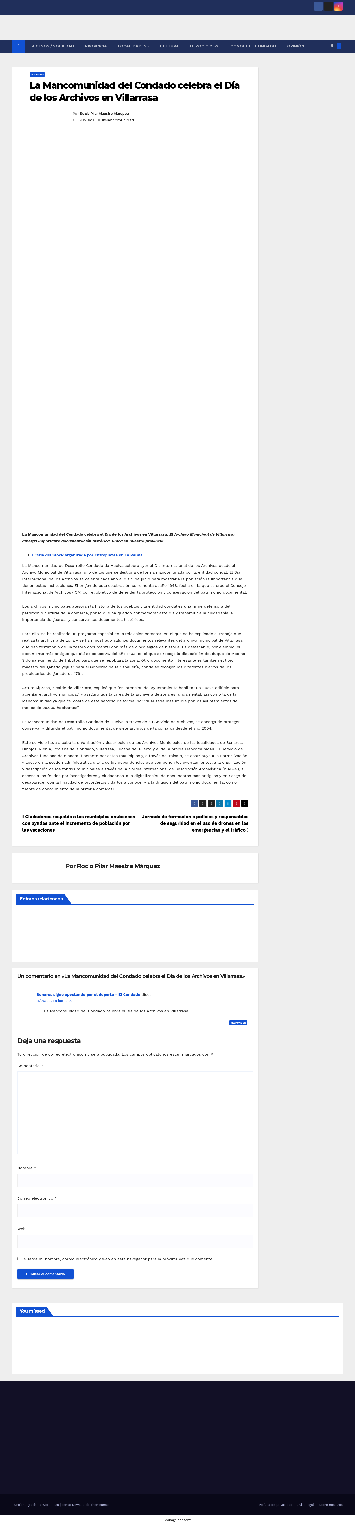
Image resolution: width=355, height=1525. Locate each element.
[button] (332, 46)
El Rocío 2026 (205, 46)
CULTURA (169, 46)
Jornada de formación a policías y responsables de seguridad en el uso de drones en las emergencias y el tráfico (195, 823)
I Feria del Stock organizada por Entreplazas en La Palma (87, 555)
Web (21, 1228)
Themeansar (100, 1505)
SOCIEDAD (37, 74)
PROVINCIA (96, 46)
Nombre (26, 1168)
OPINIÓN (295, 46)
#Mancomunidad (118, 120)
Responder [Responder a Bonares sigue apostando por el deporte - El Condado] (238, 1022)
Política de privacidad (275, 1505)
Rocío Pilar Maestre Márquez (104, 113)
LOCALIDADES (133, 46)
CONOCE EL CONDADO (253, 46)
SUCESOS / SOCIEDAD (52, 46)
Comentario (30, 1065)
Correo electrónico (37, 1198)
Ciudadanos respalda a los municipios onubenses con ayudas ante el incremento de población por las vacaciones (78, 823)
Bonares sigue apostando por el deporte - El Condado (88, 994)
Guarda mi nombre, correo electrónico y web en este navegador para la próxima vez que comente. (118, 1259)
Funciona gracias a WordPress (36, 1505)
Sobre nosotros (331, 1505)
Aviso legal (305, 1505)
